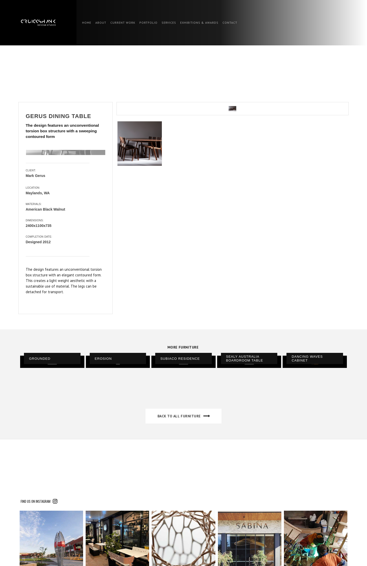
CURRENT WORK (122, 22)
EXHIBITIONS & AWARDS (199, 22)
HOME (86, 22)
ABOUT (100, 22)
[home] (38, 23)
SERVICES (169, 22)
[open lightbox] (233, 108)
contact (229, 22)
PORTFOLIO (148, 22)
